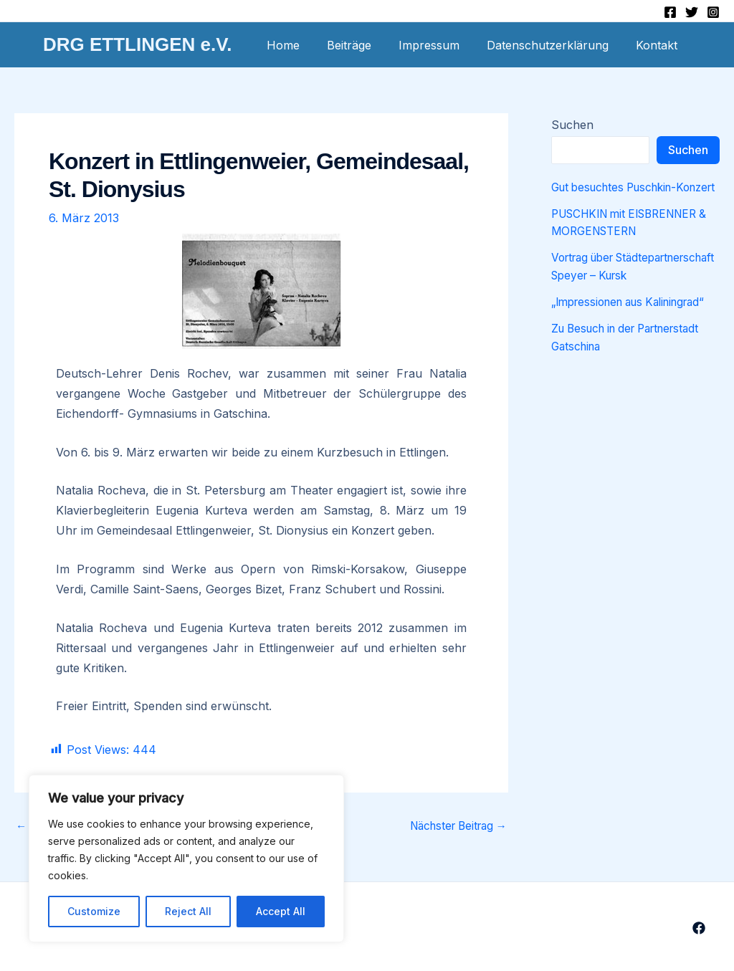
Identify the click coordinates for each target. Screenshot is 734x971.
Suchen (572, 125)
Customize (93, 911)
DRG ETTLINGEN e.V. (137, 44)
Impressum (439, 45)
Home (302, 45)
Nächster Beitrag (453, 825)
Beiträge (364, 45)
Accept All (280, 911)
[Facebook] (670, 12)
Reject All (188, 911)
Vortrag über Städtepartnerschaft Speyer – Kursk (631, 290)
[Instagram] (713, 12)
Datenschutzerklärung (554, 45)
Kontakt (659, 45)
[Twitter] (691, 12)
